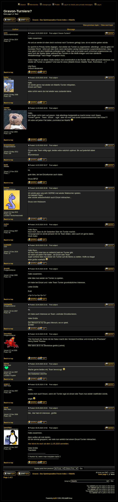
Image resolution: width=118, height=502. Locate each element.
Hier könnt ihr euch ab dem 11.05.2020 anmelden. (48, 444)
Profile (55, 5)
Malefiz (72, 20)
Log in (97, 5)
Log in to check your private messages (77, 5)
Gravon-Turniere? (18, 11)
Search (22, 5)
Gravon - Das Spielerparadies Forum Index (49, 20)
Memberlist (33, 5)
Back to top (8, 72)
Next (16, 14)
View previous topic (91, 25)
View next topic (107, 25)
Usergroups (45, 5)
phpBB (55, 498)
